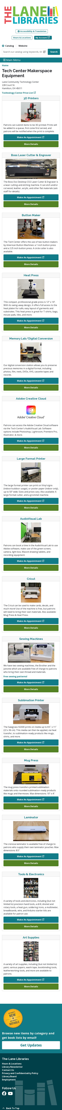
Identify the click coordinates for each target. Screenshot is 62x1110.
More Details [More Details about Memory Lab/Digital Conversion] (31, 387)
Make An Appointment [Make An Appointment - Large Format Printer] (29, 500)
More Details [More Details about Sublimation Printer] (31, 749)
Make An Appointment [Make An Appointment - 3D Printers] (29, 137)
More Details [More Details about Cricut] (31, 627)
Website (23, 45)
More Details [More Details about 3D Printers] (31, 144)
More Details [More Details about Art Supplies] (31, 986)
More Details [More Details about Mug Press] (31, 806)
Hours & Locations (22, 37)
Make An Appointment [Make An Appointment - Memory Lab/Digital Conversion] (29, 380)
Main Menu (12, 60)
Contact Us (8, 1070)
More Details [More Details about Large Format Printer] (31, 507)
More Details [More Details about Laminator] (31, 863)
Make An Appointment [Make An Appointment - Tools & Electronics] (29, 919)
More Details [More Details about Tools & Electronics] (31, 926)
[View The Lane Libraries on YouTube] (10, 1094)
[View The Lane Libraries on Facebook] (4, 1094)
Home (5, 65)
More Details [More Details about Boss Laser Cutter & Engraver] (31, 204)
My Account (41, 37)
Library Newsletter (12, 1066)
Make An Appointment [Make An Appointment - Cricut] (29, 621)
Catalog (9, 45)
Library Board (9, 1076)
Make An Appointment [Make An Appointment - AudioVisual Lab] (29, 561)
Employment (9, 1079)
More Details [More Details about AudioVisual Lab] (31, 567)
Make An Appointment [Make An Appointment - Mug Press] (29, 799)
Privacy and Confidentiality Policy (20, 1073)
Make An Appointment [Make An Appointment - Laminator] (29, 856)
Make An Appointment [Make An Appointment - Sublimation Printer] (29, 742)
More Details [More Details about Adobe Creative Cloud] (31, 447)
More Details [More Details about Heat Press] (31, 327)
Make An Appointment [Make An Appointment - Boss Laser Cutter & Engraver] (29, 197)
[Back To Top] (31, 1108)
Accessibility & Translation (32, 31)
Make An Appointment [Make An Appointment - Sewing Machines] (29, 682)
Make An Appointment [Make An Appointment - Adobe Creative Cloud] (29, 440)
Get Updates (31, 1045)
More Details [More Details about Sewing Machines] (31, 689)
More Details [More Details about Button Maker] (31, 264)
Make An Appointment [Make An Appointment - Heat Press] (29, 320)
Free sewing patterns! (15, 676)
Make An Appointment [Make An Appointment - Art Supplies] (29, 979)
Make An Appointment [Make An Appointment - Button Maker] (29, 257)
